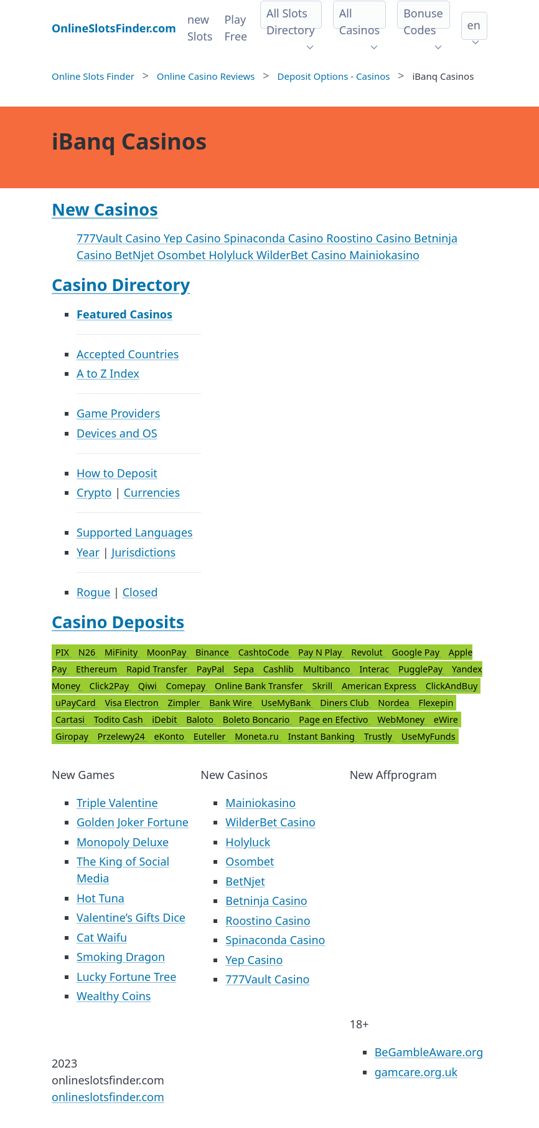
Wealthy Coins (114, 995)
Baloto (201, 719)
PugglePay (421, 669)
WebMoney (402, 719)
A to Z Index (108, 373)
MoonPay (168, 652)
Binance (213, 652)
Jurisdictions (143, 552)
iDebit (165, 719)
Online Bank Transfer (260, 686)
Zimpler (184, 703)
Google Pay (417, 652)
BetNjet (136, 254)
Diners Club (345, 703)
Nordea (394, 703)
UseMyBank (287, 703)
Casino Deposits (118, 621)
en (473, 24)
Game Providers (118, 413)
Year (88, 552)
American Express (380, 686)
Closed (140, 592)
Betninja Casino (266, 900)
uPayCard (76, 703)
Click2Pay (110, 686)
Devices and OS (117, 433)
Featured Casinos (124, 314)
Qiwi (148, 686)
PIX (63, 652)
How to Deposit (117, 473)
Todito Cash (120, 719)
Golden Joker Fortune (133, 822)
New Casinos (105, 209)
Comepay (187, 686)
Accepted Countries (128, 354)
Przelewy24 (123, 736)
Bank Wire (231, 703)
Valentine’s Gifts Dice (131, 917)
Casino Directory (121, 284)
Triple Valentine (117, 802)
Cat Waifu (102, 937)
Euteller (211, 736)
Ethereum (98, 669)
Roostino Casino (370, 238)
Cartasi (71, 719)
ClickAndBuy (452, 686)
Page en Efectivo (334, 719)
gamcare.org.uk (416, 1071)
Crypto (94, 492)
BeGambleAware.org (429, 1051)
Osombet (183, 254)
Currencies (152, 492)
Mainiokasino (384, 254)
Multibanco (328, 669)
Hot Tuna (100, 898)
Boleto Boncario (258, 719)
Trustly (379, 736)
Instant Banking (322, 736)
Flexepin (435, 703)
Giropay (73, 736)
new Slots (200, 28)
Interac (375, 669)
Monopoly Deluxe (123, 841)
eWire (446, 719)
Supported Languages (135, 532)
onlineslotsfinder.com (108, 1096)
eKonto (170, 736)
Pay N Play (321, 652)
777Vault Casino (120, 238)
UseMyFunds (428, 736)
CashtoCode (264, 652)
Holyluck (232, 254)
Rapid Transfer (158, 669)
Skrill (323, 686)
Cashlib (279, 669)
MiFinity (122, 652)
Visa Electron (133, 703)
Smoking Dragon (121, 956)
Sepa (244, 669)
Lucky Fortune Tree (126, 976)
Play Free (235, 28)
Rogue (93, 592)
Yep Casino (194, 238)
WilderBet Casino (302, 254)
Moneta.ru (258, 736)
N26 (88, 652)
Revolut (368, 652)
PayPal (212, 669)
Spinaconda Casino (274, 238)
